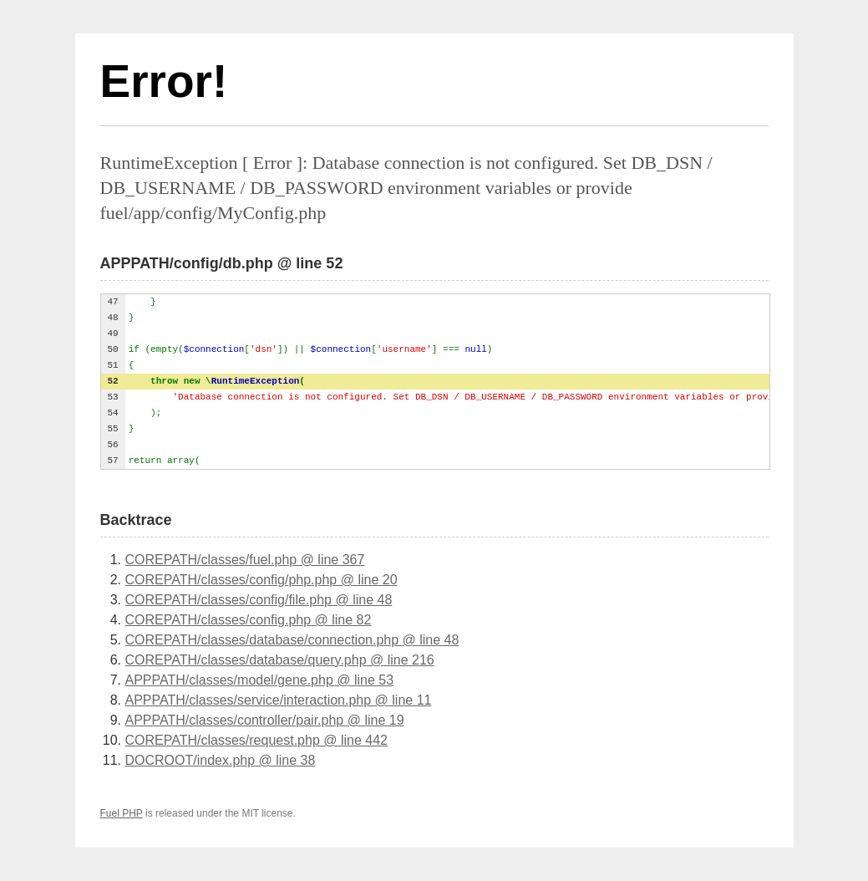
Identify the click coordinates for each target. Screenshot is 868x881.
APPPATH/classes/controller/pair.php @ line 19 (264, 720)
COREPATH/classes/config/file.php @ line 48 (259, 600)
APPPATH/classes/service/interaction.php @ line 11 (278, 700)
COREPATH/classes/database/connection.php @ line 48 (292, 640)
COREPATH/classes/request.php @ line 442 (256, 740)
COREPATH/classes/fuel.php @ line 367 (245, 560)
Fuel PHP (121, 813)
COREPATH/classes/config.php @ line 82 (248, 620)
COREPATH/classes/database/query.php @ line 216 (279, 660)
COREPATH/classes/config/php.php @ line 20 (261, 580)
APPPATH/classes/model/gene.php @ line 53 (259, 680)
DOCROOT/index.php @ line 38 (220, 760)
